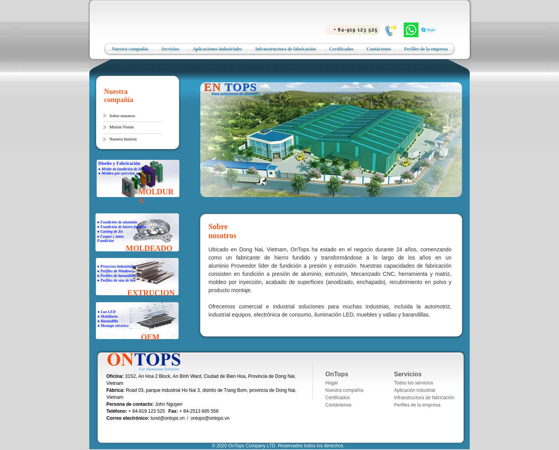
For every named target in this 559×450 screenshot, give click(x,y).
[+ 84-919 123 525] (352, 30)
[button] (123, 116)
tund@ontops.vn (168, 418)
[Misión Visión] (132, 127)
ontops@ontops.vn (210, 418)
